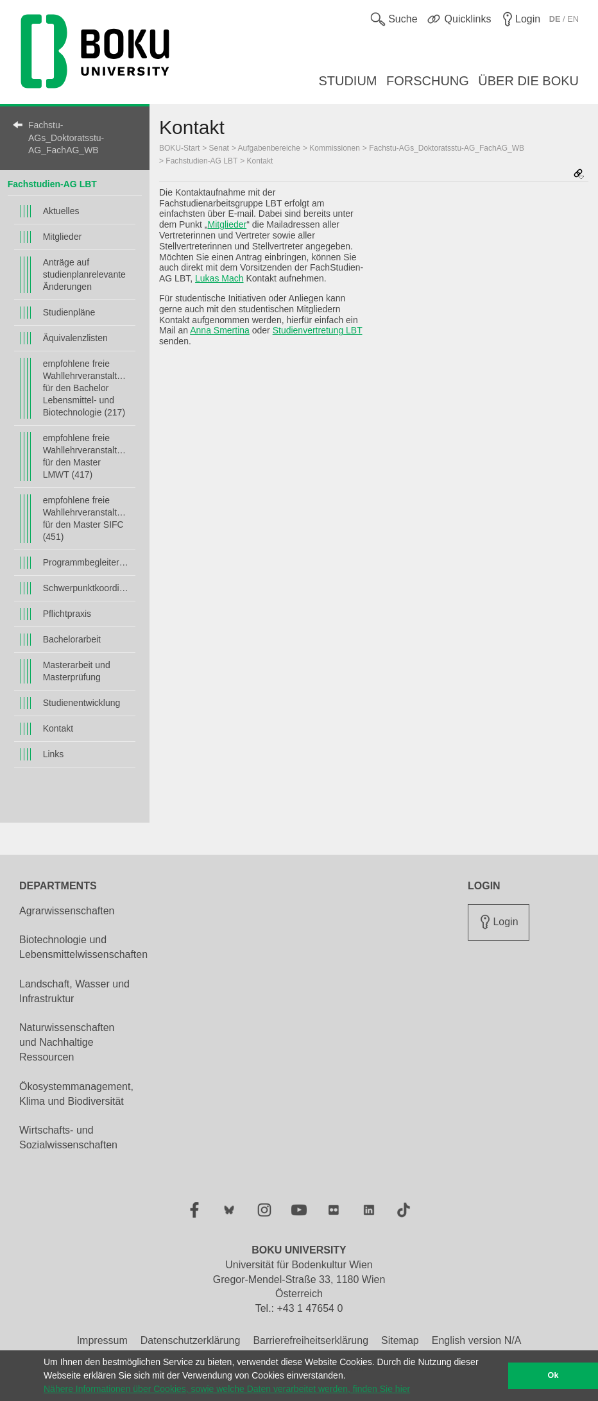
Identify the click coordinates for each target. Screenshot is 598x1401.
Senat (219, 148)
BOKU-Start (179, 148)
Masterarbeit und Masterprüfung (76, 671)
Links (53, 754)
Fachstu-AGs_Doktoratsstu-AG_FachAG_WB (66, 137)
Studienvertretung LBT (318, 330)
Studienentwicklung (82, 703)
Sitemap (400, 1340)
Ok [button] (553, 1375)
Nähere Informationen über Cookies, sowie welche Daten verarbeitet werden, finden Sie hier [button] (227, 1389)
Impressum (102, 1340)
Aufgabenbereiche (269, 148)
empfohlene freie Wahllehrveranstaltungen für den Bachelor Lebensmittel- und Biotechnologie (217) (86, 387)
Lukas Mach (219, 278)
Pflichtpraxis (67, 613)
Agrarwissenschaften (67, 910)
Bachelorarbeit (72, 639)
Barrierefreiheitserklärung (310, 1340)
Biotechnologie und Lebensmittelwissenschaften (83, 947)
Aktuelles (61, 211)
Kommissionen (334, 148)
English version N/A (477, 1340)
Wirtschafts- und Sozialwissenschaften (68, 1137)
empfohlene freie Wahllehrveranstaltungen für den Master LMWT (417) (86, 456)
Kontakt (58, 728)
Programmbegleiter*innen (86, 562)
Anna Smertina (220, 330)
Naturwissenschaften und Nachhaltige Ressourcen (67, 1042)
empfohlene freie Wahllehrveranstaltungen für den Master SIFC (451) (86, 518)
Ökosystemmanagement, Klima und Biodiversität (76, 1094)
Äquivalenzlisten (75, 338)
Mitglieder (62, 236)
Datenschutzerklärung (191, 1340)
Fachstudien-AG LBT (52, 184)
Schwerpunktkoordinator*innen (86, 588)
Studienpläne (69, 312)
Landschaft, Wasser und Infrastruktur (74, 991)
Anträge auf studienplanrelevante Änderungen (84, 274)
